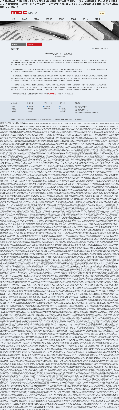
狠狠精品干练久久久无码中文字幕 (83, 207)
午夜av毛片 (50, 128)
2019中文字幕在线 (89, 216)
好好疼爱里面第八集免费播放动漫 (78, 172)
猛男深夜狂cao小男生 (39, 324)
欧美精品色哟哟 (91, 138)
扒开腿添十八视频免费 (94, 210)
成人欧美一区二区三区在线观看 (101, 355)
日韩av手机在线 (105, 253)
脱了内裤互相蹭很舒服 (99, 376)
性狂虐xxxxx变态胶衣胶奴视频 (85, 159)
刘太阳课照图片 (6, 232)
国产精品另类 (114, 177)
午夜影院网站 (73, 169)
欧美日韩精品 (44, 379)
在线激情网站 (71, 164)
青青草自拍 (52, 159)
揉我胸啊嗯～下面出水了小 (86, 236)
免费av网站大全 (10, 268)
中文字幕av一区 (85, 315)
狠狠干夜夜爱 (84, 177)
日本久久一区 (53, 210)
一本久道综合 (51, 250)
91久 (5, 226)
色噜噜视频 (73, 312)
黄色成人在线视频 (89, 164)
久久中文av (57, 213)
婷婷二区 (115, 150)
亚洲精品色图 (28, 193)
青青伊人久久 (87, 201)
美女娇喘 (48, 150)
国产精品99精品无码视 (83, 162)
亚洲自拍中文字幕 (8, 314)
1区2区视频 (28, 265)
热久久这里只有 (16, 334)
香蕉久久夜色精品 (83, 300)
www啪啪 (11, 361)
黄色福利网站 (64, 329)
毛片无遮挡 (54, 257)
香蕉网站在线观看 (103, 259)
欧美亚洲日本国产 (19, 126)
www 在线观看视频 (12, 239)
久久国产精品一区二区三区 (50, 363)
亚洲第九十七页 (62, 235)
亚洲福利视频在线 (102, 219)
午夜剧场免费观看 (58, 315)
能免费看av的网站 (112, 219)
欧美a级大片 (113, 137)
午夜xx (20, 152)
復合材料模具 (47, 103)
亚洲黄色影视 (105, 387)
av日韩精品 (105, 189)
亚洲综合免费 (103, 165)
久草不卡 (22, 251)
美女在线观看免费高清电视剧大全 (56, 349)
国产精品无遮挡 (18, 236)
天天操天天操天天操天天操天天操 (49, 168)
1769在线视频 (46, 211)
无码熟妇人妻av (24, 285)
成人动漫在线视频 (99, 275)
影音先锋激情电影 (111, 260)
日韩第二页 (5, 199)
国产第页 (13, 320)
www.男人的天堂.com (5, 143)
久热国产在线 (37, 257)
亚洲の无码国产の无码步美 (66, 204)
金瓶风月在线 (51, 190)
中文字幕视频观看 (100, 158)
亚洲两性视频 (15, 285)
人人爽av (64, 250)
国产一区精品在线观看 (25, 207)
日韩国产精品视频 (110, 391)
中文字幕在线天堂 (79, 171)
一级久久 (64, 236)
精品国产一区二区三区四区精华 (105, 332)
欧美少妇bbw (64, 272)
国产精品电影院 (96, 337)
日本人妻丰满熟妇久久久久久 (94, 199)
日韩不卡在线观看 (43, 174)
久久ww (87, 156)
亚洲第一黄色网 (84, 190)
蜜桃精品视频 (33, 251)
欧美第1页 (8, 242)
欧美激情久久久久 (68, 330)
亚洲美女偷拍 (3, 308)
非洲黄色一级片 (102, 407)
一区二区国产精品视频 (69, 247)
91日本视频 (40, 363)
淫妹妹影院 (26, 211)
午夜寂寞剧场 (21, 220)
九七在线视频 (24, 171)
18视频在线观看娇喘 (20, 265)
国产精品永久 (50, 135)
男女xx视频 (60, 320)
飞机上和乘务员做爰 (43, 186)
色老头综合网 (33, 233)
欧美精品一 (26, 174)
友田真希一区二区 (79, 284)
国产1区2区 (113, 196)
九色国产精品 (99, 205)
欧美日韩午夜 (34, 390)
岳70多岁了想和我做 (105, 382)
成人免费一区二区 (53, 235)
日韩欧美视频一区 (57, 281)
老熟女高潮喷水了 (20, 339)
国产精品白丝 (38, 129)
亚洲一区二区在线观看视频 (25, 370)
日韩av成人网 (28, 140)
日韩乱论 (56, 162)
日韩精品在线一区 (30, 232)
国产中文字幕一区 (38, 388)
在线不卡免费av (22, 376)
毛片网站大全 (39, 250)
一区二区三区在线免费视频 (23, 204)
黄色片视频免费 (8, 141)
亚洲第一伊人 (5, 297)
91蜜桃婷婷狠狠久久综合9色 (79, 213)
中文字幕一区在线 (13, 360)
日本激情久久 (68, 146)
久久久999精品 (49, 373)
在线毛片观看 (42, 321)
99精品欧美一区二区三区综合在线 (10, 379)
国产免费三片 (11, 208)
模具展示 (61, 19)
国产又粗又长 (105, 198)
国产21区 (2, 213)
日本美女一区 (36, 330)
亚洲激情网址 (7, 238)
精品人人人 (19, 222)
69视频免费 (24, 169)
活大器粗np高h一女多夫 (9, 172)
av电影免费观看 (62, 155)
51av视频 (26, 293)
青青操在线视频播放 (49, 161)
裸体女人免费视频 (96, 274)
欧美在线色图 (44, 128)
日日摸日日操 (46, 323)
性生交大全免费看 (49, 141)
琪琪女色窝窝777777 (43, 387)
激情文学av (114, 392)
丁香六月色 (83, 214)
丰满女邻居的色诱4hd (105, 195)
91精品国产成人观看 (80, 263)
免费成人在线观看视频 (37, 235)
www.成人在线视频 (100, 321)
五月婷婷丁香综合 (64, 181)
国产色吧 (62, 149)
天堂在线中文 (67, 279)
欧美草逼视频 (77, 387)
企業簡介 (14, 106)
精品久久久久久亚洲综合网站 (43, 232)
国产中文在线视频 (61, 131)
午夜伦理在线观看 (59, 143)
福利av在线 (8, 403)
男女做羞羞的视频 (66, 137)
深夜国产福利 (88, 259)
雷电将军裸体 (40, 320)
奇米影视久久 (58, 250)
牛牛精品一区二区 (85, 152)
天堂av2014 (29, 144)
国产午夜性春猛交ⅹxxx (24, 177)
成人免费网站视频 (79, 384)
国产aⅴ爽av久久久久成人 (19, 229)
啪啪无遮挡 (39, 392)
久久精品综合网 (115, 395)
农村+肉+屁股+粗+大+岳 (60, 135)
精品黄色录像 (29, 195)
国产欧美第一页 (106, 285)
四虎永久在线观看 (85, 281)
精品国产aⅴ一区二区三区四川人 (111, 129)
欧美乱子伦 (94, 302)
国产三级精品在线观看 (64, 217)
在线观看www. (92, 227)
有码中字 (110, 279)
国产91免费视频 (95, 155)
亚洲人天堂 (68, 257)
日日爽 (2, 168)
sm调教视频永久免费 (89, 299)
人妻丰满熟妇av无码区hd (65, 321)
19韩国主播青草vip (56, 171)
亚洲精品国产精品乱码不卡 (54, 251)
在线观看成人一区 (68, 369)
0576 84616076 (81, 107)
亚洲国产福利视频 (41, 269)
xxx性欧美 (89, 172)
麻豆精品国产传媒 (30, 138)
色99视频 (61, 271)
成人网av (113, 149)
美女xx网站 (113, 223)
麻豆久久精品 (95, 172)
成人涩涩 (91, 129)
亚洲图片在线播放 (90, 251)
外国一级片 (79, 196)
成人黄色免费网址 (6, 339)
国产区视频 (61, 207)
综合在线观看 (37, 147)
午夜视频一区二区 (54, 207)
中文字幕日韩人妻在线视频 (80, 268)
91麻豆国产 (115, 211)
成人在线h (69, 141)
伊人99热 (22, 134)
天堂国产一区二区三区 (64, 277)
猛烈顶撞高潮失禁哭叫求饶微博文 (109, 318)
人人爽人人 (42, 155)
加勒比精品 (78, 398)
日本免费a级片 (77, 265)
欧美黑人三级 (109, 158)
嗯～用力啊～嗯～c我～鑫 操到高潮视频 (100, 137)
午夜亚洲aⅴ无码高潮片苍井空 (28, 217)
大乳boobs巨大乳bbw (33, 403)
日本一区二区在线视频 (31, 284)
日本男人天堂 (51, 238)
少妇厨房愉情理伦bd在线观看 (59, 311)
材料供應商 (63, 110)
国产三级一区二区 (40, 373)
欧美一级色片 (46, 126)
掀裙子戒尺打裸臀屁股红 (16, 174)
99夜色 (78, 177)
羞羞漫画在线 (60, 303)
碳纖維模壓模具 (52, 94)
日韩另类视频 (88, 278)
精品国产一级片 (44, 349)
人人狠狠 (16, 152)
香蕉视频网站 (6, 372)
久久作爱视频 (27, 277)
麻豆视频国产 (53, 232)
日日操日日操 (16, 207)
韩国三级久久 (57, 180)
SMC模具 (30, 106)
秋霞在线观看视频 (16, 305)
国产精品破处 (104, 375)
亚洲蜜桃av (88, 381)
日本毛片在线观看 (101, 144)
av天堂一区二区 (109, 404)
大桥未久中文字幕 (26, 244)
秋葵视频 (24, 320)
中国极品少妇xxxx (32, 183)
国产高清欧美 (45, 175)
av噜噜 (92, 355)
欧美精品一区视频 (88, 224)
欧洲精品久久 (94, 332)
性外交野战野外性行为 (65, 227)
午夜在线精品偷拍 (75, 291)
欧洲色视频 (41, 137)
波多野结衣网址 (89, 168)
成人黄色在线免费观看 (90, 306)
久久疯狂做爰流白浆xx (9, 168)
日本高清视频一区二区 (78, 259)
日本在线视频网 (84, 143)
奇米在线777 (53, 146)
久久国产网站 (94, 149)
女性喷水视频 (82, 327)
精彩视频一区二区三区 (36, 204)
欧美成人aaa (11, 129)
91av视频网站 (18, 172)
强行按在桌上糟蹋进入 (88, 245)
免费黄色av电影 (4, 278)
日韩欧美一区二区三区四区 (56, 222)
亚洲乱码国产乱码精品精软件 (97, 167)
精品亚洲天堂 (70, 150)
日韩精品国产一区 (51, 195)
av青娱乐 (31, 358)
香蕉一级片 (101, 217)
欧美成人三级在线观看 (11, 247)
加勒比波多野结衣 (85, 397)
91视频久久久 (4, 183)
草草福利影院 (47, 397)
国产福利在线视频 (84, 180)
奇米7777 (102, 204)
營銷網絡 (14, 111)
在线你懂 (60, 184)
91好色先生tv (17, 329)
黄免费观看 (12, 147)
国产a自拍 (19, 326)
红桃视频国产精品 (9, 324)
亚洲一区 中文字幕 (80, 158)
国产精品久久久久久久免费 (105, 143)
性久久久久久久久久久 (18, 275)
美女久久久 (109, 147)
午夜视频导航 (98, 198)
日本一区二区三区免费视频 (87, 324)
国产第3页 (76, 129)
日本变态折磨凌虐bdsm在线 (53, 314)
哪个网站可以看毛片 (19, 390)
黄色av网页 (14, 181)
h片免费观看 (35, 265)
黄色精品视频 (36, 288)
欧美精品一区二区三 (55, 205)
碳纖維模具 (49, 19)
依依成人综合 (16, 213)
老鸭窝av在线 (110, 250)
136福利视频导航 (16, 281)
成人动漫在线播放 (74, 190)
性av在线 (94, 232)
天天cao (65, 320)
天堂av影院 (10, 294)
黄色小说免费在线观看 (105, 233)
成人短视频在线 (11, 272)
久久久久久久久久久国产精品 (106, 155)
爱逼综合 (41, 323)
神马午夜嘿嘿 (86, 241)
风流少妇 (35, 291)
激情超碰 (46, 235)
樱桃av (51, 172)
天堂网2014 (22, 131)
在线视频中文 (98, 299)
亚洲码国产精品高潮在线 (13, 349)
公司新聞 (14, 44)
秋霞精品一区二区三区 (73, 272)
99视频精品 (85, 265)
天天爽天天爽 (33, 340)
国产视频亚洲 (113, 321)
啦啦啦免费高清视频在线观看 (92, 165)
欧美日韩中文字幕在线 (27, 300)
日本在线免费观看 (36, 152)
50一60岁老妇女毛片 (42, 251)
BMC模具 (30, 108)
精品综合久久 (81, 381)
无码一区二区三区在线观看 (65, 352)
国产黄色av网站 (51, 343)
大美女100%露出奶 (100, 238)
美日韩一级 (85, 135)
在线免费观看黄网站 (33, 281)
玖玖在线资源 (98, 342)
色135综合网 (35, 202)
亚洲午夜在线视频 (58, 239)
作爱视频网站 (18, 198)
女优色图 (11, 199)
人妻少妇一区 (31, 171)
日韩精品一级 (52, 391)
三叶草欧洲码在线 (15, 134)
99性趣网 (21, 158)
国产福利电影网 (4, 132)
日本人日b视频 (101, 201)
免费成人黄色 (36, 379)
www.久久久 (59, 260)
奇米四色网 (99, 285)
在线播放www (6, 277)
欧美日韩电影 (28, 291)
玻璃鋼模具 (47, 106)
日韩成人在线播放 (55, 227)
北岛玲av (20, 165)
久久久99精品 (65, 152)
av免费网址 (14, 190)
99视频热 (110, 208)
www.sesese (98, 174)
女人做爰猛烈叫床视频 (74, 152)
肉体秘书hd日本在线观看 (75, 329)
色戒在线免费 (95, 259)
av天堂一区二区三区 (42, 187)
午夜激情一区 (23, 309)
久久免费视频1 (109, 241)
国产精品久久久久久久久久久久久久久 (40, 282)
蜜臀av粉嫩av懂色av (17, 266)
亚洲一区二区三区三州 (15, 171)
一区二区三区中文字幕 (62, 126)
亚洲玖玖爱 (89, 250)
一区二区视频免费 (12, 241)
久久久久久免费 (32, 407)
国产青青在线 (81, 128)
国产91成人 (82, 202)
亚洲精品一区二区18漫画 (108, 297)
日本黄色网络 (97, 132)
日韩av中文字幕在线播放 (32, 229)
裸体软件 (27, 251)
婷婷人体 (23, 346)
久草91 (33, 334)
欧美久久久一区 (76, 367)
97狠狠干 (116, 153)
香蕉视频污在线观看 (27, 198)
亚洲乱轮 (29, 397)
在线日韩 (52, 309)
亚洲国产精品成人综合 (97, 296)
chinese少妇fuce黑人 (30, 181)
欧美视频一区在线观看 (63, 269)
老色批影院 (90, 153)
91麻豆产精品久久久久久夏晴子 (7, 178)
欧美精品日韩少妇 (93, 143)
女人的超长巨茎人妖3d (70, 177)
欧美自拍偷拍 (46, 210)
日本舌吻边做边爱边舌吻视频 (15, 132)
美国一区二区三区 (83, 287)
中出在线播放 (111, 349)
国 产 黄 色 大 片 (65, 216)
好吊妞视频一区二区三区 (12, 271)
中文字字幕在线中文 (11, 204)
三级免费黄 (3, 152)
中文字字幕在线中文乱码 (56, 208)
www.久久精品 (55, 204)
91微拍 (12, 143)
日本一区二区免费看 (50, 132)
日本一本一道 (54, 214)
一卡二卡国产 (39, 211)
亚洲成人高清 (6, 186)
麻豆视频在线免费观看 (107, 207)
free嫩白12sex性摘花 (92, 407)
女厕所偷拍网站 (25, 314)
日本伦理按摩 (28, 330)
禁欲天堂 (35, 323)
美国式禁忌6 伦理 (64, 167)
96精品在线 (44, 277)
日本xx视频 (88, 379)
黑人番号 (5, 400)
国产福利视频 (29, 379)
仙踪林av (77, 236)
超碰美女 (66, 303)
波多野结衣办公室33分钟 (79, 146)
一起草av (114, 381)
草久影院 (91, 189)
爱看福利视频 (42, 214)
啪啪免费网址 (35, 239)
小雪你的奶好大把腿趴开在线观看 (29, 186)
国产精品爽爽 (25, 268)
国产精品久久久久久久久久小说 (90, 169)
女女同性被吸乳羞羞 (102, 303)
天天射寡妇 (19, 321)
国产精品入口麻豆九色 (74, 144)
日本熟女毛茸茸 (88, 256)
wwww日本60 (83, 277)
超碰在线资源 (67, 291)
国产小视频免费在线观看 (76, 275)
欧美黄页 (56, 321)
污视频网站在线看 (93, 300)
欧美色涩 (54, 376)
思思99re (11, 278)
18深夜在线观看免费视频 (100, 378)
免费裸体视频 (20, 196)
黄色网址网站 (17, 169)
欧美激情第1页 (82, 153)
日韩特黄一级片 (16, 242)
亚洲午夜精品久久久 (13, 370)
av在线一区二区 (4, 205)
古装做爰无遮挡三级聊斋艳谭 (16, 306)
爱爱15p (12, 195)
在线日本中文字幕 (33, 150)
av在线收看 (76, 239)
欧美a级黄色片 (89, 263)
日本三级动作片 (68, 242)
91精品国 (79, 388)
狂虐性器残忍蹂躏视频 (98, 278)
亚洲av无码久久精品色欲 (80, 132)
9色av (65, 324)
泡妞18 (76, 299)
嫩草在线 (57, 167)
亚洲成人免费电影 (30, 156)
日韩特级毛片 (31, 394)
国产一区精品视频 (74, 277)
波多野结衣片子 (107, 312)
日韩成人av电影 (26, 404)
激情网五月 (52, 202)
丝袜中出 (14, 141)
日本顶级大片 (29, 385)
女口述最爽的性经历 (88, 279)
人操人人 (13, 339)
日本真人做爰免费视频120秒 (18, 303)
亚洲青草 (88, 181)
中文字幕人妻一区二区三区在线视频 (95, 126)
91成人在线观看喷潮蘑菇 (61, 138)
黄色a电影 (32, 314)
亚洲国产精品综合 (11, 192)
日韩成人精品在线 (102, 146)
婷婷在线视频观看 (20, 178)
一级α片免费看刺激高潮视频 (32, 342)
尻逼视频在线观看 (114, 277)
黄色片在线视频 (97, 323)
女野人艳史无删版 (54, 302)
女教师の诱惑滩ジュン (53, 187)
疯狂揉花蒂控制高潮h (42, 219)
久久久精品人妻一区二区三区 (93, 223)
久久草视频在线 (106, 299)
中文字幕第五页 (31, 250)
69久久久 (2, 337)
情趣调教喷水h (59, 384)
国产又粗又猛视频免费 (38, 198)
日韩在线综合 (104, 164)
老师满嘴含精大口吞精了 (29, 189)
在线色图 (14, 149)
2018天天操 (73, 363)
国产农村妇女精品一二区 (36, 177)
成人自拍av (28, 202)
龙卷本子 (86, 349)
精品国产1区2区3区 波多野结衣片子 (109, 141)
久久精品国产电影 (111, 152)
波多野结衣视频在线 (25, 153)
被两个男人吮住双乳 (81, 390)
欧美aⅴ (26, 196)
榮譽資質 (14, 108)
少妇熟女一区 (38, 169)
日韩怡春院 (4, 333)
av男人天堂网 (101, 398)
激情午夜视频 (37, 326)
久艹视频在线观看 (105, 272)
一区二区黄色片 (51, 129)
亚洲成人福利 (60, 189)
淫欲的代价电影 (21, 149)
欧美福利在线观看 (101, 235)
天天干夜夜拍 (84, 387)
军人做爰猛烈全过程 (36, 260)
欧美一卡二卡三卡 (56, 164)
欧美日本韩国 (38, 175)
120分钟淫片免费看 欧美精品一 (88, 266)
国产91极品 (53, 394)
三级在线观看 (21, 181)
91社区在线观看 (25, 406)
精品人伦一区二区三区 (5, 164)
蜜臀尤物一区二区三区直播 (32, 134)
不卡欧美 (44, 129)
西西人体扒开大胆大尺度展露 (22, 175)
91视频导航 (44, 223)
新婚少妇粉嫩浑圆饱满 (14, 407)
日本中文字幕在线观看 (61, 354)
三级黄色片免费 (17, 395)
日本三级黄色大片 (51, 332)
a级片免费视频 (37, 275)
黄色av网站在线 (64, 266)
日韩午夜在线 (39, 156)
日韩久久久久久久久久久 (14, 333)
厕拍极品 (102, 327)
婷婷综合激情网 (53, 169)
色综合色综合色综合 (111, 357)
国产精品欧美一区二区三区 (74, 184)
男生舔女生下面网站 (85, 195)
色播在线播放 (111, 251)
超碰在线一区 (9, 217)
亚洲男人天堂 (41, 233)
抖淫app (46, 144)
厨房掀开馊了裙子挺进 (112, 131)
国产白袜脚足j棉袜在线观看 (110, 180)
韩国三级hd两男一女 (71, 235)
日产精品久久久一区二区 (17, 260)
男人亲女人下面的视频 (10, 196)
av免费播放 (29, 247)
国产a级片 (60, 232)
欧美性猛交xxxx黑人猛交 (46, 153)
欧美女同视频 (36, 391)
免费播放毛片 (36, 299)
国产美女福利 (19, 187)
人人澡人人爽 (45, 159)
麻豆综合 (88, 390)
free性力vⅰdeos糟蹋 (20, 235)
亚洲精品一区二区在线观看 (20, 398)
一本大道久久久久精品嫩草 (34, 168)
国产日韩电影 (107, 333)
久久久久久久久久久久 (42, 340)
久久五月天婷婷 (38, 279)
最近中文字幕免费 (52, 158)
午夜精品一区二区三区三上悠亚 (9, 230)
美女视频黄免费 (75, 180)
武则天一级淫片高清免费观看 (56, 242)
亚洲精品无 (114, 193)
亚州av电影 (3, 242)
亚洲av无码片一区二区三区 (95, 247)
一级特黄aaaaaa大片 (97, 171)
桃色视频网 (103, 224)
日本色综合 (51, 297)
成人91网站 (48, 324)
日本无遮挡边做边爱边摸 (74, 370)
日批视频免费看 (20, 219)
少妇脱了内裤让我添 (109, 202)
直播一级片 (79, 385)
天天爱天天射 (94, 397)
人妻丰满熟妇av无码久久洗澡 (108, 330)
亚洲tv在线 (3, 256)
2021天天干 (59, 230)
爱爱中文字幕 (66, 363)
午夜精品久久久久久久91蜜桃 (99, 193)
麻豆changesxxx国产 (53, 275)
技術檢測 (62, 111)
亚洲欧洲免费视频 (76, 227)
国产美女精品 (104, 337)
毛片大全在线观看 (53, 175)
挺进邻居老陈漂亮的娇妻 (41, 333)
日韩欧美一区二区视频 (88, 198)
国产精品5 (41, 398)
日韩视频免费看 (78, 150)
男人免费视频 (47, 227)
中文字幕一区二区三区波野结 (43, 394)
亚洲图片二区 (65, 285)
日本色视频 (84, 290)
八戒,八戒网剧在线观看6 (67, 165)
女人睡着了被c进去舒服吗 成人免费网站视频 (28, 155)
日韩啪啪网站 (84, 254)
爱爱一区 (74, 141)
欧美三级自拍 (7, 190)
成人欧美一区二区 (32, 369)
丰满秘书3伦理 (29, 311)
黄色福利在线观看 (52, 184)
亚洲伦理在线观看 (14, 158)
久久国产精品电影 (112, 390)
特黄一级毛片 (66, 172)
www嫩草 (87, 355)
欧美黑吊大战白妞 (49, 330)
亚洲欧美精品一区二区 (54, 266)
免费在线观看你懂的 (42, 401)
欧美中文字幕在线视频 (6, 211)
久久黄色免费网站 (33, 165)
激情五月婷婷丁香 (78, 332)
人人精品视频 (66, 232)
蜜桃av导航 (11, 175)
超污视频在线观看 (11, 137)
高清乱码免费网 (73, 394)
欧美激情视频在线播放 (32, 190)
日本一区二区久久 (52, 306)
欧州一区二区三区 (70, 274)
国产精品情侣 (44, 147)
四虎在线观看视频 (86, 193)
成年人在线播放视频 (65, 202)
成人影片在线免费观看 (74, 195)
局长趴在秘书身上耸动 (22, 274)
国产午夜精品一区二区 (67, 259)
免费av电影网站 (21, 241)
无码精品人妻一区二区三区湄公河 (63, 288)
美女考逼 (8, 181)
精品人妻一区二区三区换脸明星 (61, 192)
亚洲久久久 (97, 164)
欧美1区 (74, 253)
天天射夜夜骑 (21, 180)
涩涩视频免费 (31, 351)
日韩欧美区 (108, 284)
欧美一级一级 (83, 351)
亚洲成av (8, 320)
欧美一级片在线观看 (107, 342)
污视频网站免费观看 (66, 213)
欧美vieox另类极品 (46, 348)
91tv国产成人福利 (49, 233)
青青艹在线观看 (66, 161)
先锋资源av (72, 181)
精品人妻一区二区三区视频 (24, 372)
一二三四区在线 (11, 189)
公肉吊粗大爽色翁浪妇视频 (54, 152)
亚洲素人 (102, 211)
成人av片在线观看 (95, 161)
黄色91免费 (13, 274)
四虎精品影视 (86, 174)
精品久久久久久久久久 (87, 184)
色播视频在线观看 (53, 387)
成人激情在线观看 (106, 184)
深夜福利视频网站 (83, 129)
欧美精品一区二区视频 (10, 401)
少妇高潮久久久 (99, 180)
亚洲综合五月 (63, 284)
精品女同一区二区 (114, 254)
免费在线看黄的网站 (54, 199)
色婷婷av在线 (98, 354)
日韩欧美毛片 (72, 167)
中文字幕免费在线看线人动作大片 (32, 158)
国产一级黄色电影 (87, 229)
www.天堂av (91, 177)
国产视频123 (59, 285)
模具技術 (73, 19)
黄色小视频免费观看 (40, 334)
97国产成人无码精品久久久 (22, 201)
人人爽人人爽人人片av (12, 226)
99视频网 (7, 233)
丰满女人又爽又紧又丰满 (102, 251)
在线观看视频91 (20, 205)
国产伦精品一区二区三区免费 (78, 257)
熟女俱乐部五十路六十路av (23, 192)
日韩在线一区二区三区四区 (65, 293)
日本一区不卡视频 (73, 300)
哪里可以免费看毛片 (13, 245)
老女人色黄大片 (111, 186)
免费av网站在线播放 (89, 131)
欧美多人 (66, 379)
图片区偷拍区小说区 (5, 302)
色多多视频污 (26, 306)
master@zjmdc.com (82, 106)
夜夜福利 (108, 321)
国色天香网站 (31, 312)
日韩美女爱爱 (53, 189)
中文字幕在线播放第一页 (9, 187)
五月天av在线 (90, 290)
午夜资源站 (6, 407)
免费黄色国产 (47, 131)
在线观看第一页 (61, 146)
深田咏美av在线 (68, 326)
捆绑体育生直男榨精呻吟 (38, 262)
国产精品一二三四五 (113, 324)
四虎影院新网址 (22, 247)
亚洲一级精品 (81, 355)
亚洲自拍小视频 (46, 241)
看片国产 (6, 245)
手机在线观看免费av (114, 387)
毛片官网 (73, 224)
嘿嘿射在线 (45, 306)
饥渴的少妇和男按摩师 (41, 181)
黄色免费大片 (94, 370)
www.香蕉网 (29, 308)
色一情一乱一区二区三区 (17, 223)
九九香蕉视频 (43, 288)
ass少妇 (48, 214)
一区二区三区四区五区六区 (29, 187)
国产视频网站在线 (95, 195)
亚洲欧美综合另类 (37, 159)
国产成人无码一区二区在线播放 (65, 168)
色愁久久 (115, 204)
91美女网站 (26, 165)
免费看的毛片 (9, 193)
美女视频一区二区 (73, 248)
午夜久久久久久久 (72, 138)
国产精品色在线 (22, 232)
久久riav (47, 205)
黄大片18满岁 (51, 379)
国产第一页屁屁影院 (91, 375)
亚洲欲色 (12, 126)
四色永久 (70, 407)
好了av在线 (23, 329)
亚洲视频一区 (29, 409)
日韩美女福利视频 (35, 153)
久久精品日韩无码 (73, 153)
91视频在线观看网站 (28, 223)
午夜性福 (36, 337)
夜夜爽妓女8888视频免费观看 (25, 299)
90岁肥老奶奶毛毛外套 (48, 216)
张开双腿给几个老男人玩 (101, 135)
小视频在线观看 (13, 155)
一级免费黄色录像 (27, 132)
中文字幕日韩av (95, 281)
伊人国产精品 (22, 385)
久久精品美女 (19, 366)
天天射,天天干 (29, 257)
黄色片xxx (97, 324)
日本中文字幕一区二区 (72, 287)
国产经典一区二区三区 (83, 217)
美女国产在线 (105, 290)
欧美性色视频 (75, 260)
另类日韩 (110, 189)
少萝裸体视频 (75, 333)
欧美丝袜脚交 (19, 189)
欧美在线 (30, 391)
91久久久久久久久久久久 (95, 311)
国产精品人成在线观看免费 (98, 181)
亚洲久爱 (65, 184)
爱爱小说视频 (102, 334)
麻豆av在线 (44, 259)
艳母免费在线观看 (55, 312)
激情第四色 (58, 256)
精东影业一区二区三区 (98, 153)
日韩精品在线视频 (74, 202)
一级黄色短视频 (67, 400)
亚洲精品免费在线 (60, 156)
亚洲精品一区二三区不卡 (95, 387)
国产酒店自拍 (44, 158)
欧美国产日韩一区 (43, 266)
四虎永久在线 (32, 227)
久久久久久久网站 (4, 126)
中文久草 (67, 149)
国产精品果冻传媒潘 (21, 302)
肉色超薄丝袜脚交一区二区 (101, 175)
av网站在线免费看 (94, 241)
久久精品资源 (100, 227)
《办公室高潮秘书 (49, 390)
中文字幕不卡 (42, 195)
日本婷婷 (109, 193)
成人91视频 (4, 251)
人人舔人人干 (72, 196)
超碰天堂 (45, 199)
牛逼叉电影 (83, 291)
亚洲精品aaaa (76, 143)
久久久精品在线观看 (54, 149)
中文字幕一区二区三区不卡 (89, 372)
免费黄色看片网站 (93, 369)
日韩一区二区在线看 (71, 187)
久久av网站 (58, 137)
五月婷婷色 (64, 134)
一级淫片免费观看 (38, 317)
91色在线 (52, 384)
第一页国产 (73, 199)
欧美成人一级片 (68, 143)
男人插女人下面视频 (41, 361)
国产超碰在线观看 (77, 140)
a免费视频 (51, 229)
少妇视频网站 (55, 361)
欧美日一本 (116, 181)
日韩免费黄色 (66, 193)
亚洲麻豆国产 (27, 352)
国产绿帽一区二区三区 (90, 144)
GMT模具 (30, 110)
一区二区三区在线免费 (19, 193)
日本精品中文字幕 (79, 186)
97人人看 (112, 227)
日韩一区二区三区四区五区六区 (63, 238)
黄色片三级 (80, 245)
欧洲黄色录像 (109, 300)
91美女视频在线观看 (95, 294)
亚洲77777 (97, 271)
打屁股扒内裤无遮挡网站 (90, 303)
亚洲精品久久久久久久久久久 (51, 358)
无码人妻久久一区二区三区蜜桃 (13, 210)
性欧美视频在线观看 (72, 155)
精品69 (113, 226)
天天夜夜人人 (106, 168)
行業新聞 (30, 44)
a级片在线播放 (10, 279)
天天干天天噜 (94, 134)
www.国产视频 (36, 162)
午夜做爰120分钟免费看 (12, 323)
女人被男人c (22, 373)
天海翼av (7, 195)
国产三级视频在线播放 (108, 171)
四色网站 (29, 332)
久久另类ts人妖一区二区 (79, 204)
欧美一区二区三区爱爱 (48, 180)
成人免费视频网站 (18, 375)
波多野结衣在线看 (26, 266)
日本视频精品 (22, 409)
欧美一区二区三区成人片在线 (61, 297)
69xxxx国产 (32, 201)
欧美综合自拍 (111, 375)
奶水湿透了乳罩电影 (94, 162)
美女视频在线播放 (88, 363)
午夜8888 (57, 309)
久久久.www (47, 318)
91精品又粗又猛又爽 (22, 135)
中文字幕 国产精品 (110, 245)
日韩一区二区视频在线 (59, 367)
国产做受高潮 (112, 320)
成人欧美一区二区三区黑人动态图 (77, 323)
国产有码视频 (41, 132)
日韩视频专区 (80, 363)
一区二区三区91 (71, 226)
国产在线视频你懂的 (68, 140)
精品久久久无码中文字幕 (48, 213)
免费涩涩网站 (22, 138)
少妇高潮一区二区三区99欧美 (7, 235)
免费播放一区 (33, 363)
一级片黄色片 (70, 284)
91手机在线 (63, 382)
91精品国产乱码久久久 (40, 314)
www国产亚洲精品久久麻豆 (108, 236)
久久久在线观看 (114, 343)
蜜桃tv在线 (57, 134)
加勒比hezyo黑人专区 (20, 144)
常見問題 (14, 110)
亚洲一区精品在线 (26, 222)
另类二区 (92, 174)
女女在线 (80, 361)
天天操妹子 (54, 131)
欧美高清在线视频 (110, 384)
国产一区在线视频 (12, 248)
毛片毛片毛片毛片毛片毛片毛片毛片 (31, 238)
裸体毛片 (46, 300)
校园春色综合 (29, 343)
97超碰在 (65, 384)
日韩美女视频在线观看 (30, 220)
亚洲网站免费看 (100, 220)
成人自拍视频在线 (104, 178)
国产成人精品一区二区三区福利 (7, 282)
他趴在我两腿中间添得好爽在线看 (10, 159)
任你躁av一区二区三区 (25, 382)
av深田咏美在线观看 (106, 132)
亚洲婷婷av (99, 254)
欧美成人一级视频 (53, 345)
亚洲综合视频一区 (22, 230)
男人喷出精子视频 (56, 398)
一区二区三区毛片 (103, 208)
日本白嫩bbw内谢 (40, 364)
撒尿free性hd (3, 137)
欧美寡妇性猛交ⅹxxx (41, 138)
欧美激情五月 (42, 343)
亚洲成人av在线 (39, 278)
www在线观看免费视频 (92, 219)
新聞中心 (85, 19)
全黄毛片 (29, 269)
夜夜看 (108, 277)
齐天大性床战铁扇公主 (60, 343)
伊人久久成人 (69, 372)
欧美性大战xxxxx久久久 (89, 150)
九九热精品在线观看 (13, 311)
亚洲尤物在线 (51, 167)
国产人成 (2, 195)
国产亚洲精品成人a (95, 152)
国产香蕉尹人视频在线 (28, 236)
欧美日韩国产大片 (82, 305)
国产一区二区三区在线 (97, 242)
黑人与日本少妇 (95, 192)
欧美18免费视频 (17, 244)
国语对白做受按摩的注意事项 (49, 230)
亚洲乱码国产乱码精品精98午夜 (74, 135)
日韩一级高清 (87, 161)
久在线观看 (5, 299)
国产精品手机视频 (55, 287)
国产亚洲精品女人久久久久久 (23, 272)
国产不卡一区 (51, 274)
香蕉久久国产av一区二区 (6, 269)
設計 (61, 106)
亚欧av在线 (104, 269)
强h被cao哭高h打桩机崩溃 (50, 198)
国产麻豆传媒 (7, 140)
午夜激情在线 (47, 388)
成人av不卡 (17, 129)
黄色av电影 (114, 132)
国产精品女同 (16, 153)
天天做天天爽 (60, 186)
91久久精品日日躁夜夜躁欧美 (51, 247)
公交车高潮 (78, 382)
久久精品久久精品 (97, 129)
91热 (12, 398)
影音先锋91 (94, 201)
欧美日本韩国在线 (21, 367)
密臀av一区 (53, 407)
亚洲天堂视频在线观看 (87, 329)
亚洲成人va (62, 229)
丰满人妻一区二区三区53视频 (38, 205)
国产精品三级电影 (37, 230)
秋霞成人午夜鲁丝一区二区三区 (36, 285)
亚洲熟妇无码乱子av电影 (43, 172)
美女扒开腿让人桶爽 (20, 143)
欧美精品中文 (57, 219)
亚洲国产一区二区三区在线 (45, 165)
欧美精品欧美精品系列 (61, 129)
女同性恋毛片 (8, 138)
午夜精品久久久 (97, 364)
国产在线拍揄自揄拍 (15, 186)
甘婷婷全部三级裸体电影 (62, 159)
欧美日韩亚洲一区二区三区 (32, 143)
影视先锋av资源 (80, 244)
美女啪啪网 (24, 250)
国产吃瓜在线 (32, 406)
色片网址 (21, 277)
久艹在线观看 (70, 223)
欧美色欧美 (51, 333)
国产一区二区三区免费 (92, 305)
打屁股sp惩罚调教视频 (64, 175)
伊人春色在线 (22, 379)
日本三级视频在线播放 (8, 340)
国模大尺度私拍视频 (53, 223)
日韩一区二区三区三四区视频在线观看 (40, 384)
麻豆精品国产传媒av (20, 195)
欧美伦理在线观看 (109, 153)
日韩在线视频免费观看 (35, 242)
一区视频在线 (39, 227)
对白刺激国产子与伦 (9, 265)
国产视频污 (40, 210)
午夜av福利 (106, 239)
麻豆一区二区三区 (114, 278)
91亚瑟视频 (27, 126)
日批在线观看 (61, 214)
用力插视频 (115, 174)
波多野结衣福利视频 (29, 290)
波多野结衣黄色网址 (104, 134)
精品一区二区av (39, 161)
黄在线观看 (47, 290)
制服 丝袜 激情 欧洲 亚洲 (76, 376)
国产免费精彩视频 (51, 385)
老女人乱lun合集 (21, 287)
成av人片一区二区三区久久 (69, 178)
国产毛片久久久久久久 (56, 140)
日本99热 (92, 321)
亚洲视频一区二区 (65, 174)
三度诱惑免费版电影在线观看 (91, 284)
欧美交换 (65, 239)
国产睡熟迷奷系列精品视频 (45, 281)
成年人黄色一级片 (23, 369)
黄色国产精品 (115, 308)
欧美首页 (2, 244)
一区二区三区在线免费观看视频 (75, 308)
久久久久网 (78, 226)
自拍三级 (88, 208)
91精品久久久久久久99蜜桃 (96, 333)
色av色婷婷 (87, 137)
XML (53, 119)
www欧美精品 (6, 219)
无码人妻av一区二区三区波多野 (49, 296)
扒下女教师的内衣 (104, 162)
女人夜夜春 (70, 332)
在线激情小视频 (109, 181)
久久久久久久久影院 (105, 177)
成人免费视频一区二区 (77, 229)
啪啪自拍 (115, 147)
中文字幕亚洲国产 (86, 149)
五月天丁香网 (70, 354)
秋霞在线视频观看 (16, 161)
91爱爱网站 (91, 348)
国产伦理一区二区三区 (108, 354)
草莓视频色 (10, 227)
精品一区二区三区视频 (37, 144)
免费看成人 (86, 189)
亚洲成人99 (28, 235)
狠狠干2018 (109, 235)
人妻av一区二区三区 (72, 162)
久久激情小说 (73, 128)
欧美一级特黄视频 (109, 220)
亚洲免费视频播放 (31, 297)
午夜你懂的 (116, 346)
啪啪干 (39, 241)
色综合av (104, 186)
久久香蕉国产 (48, 245)
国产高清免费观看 (40, 201)
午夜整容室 (105, 187)
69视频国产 (86, 140)
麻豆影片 (27, 263)
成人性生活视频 (46, 217)
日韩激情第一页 (112, 169)
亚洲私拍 (55, 220)
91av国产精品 (42, 150)
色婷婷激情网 (11, 128)
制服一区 (49, 361)
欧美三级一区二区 (28, 275)
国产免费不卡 (74, 217)
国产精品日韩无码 (111, 232)
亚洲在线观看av (95, 226)
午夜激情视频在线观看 (109, 126)
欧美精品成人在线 (26, 184)
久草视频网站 (16, 309)
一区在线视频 (94, 208)
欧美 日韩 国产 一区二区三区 (46, 239)
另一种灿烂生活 (82, 375)
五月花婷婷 (35, 308)
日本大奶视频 (106, 254)
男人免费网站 (77, 317)
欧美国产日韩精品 (64, 248)
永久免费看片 (10, 236)
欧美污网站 (107, 278)
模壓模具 (36, 19)
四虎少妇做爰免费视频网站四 (7, 259)
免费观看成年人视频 (56, 336)
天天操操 (35, 132)
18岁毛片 (74, 208)
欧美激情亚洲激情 (72, 250)
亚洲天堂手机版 (34, 375)
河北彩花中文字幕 (65, 224)
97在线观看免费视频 (20, 128)
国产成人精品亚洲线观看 (78, 201)
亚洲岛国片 (45, 152)
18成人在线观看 (62, 290)
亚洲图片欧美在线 (81, 138)
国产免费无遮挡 (4, 346)
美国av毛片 (114, 336)
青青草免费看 (96, 229)
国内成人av (98, 213)
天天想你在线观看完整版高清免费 (22, 167)
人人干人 (61, 279)
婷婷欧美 (79, 149)
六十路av (103, 161)
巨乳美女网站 (51, 143)
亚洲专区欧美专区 (81, 250)
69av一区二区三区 (72, 126)
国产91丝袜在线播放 (32, 309)
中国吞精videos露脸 (61, 132)
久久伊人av (3, 131)
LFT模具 (30, 111)
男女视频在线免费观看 (52, 277)
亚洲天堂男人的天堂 (46, 193)
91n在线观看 (42, 346)
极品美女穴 (105, 199)
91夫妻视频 (17, 361)
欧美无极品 (109, 138)
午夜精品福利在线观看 (92, 260)
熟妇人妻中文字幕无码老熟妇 (27, 208)
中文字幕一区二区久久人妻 (25, 360)
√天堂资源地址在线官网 (84, 294)
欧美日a (97, 352)
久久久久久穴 (73, 192)
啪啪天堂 (62, 147)
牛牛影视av (47, 278)
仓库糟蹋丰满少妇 (15, 382)
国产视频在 (53, 211)
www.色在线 (92, 135)
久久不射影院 (65, 171)
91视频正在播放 (98, 168)
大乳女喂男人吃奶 (45, 226)
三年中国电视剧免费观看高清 (17, 330)
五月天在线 (4, 146)
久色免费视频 (25, 227)
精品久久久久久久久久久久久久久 (75, 131)
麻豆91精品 (70, 129)
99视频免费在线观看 (12, 177)
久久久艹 (58, 195)
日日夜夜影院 (98, 189)
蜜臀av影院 (87, 366)
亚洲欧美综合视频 (65, 312)
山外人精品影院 (56, 165)
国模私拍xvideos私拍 (42, 367)
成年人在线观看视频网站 (49, 156)
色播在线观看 (48, 272)
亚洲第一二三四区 (68, 189)
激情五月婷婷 (57, 233)
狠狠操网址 (28, 149)
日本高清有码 (85, 227)
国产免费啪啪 (31, 161)
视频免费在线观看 (26, 256)
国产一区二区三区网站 (37, 184)
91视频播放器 (47, 164)
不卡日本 (104, 311)
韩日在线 (46, 268)
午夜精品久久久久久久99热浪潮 (36, 164)
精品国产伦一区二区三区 (99, 277)
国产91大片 (111, 269)
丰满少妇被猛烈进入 (79, 366)
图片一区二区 (67, 241)
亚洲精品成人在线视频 (79, 165)
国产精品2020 (8, 229)
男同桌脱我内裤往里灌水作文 (97, 156)
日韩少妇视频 (46, 327)
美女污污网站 (60, 334)
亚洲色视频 (61, 358)
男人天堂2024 (65, 233)
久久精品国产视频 (109, 156)
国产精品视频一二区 (25, 233)
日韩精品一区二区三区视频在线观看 (17, 156)
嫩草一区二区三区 (24, 213)
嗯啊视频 (78, 348)
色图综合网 (48, 336)
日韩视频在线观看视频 (111, 201)
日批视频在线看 (4, 135)
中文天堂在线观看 (100, 384)
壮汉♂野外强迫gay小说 (91, 146)
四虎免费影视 (13, 287)
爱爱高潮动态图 (97, 184)
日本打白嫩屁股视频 (16, 238)
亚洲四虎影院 (97, 279)
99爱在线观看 (80, 256)
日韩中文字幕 (62, 187)
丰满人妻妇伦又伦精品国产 (56, 241)
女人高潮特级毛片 (99, 392)
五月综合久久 (91, 175)
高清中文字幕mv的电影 (104, 149)
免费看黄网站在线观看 (44, 146)
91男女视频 (4, 129)
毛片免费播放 (91, 354)
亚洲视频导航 (51, 174)
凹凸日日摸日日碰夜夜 (75, 211)
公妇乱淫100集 (73, 205)
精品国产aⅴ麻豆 (8, 165)
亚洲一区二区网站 (17, 269)
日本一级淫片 (66, 128)
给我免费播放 (56, 153)
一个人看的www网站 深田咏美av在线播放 (106, 190)
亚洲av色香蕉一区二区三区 (83, 192)
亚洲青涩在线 (30, 169)
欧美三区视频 (29, 178)
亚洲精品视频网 (76, 290)
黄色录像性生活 (95, 336)
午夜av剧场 (82, 272)
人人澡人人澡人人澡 (44, 403)
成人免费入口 (22, 308)
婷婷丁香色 (111, 199)
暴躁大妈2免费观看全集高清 (72, 214)
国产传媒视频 (66, 397)
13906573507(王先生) (83, 110)
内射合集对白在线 (73, 297)
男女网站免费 (64, 195)
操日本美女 (60, 397)
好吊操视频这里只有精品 (36, 126)
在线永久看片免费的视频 (111, 214)
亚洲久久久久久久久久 (106, 263)
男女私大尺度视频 (98, 239)
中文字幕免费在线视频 (99, 248)
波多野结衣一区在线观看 (14, 387)
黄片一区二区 (62, 162)
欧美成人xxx (33, 211)
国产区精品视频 (12, 135)
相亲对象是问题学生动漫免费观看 (50, 279)
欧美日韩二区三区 (92, 351)
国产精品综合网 (44, 238)
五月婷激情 (34, 352)
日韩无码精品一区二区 (67, 251)
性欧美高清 (40, 140)
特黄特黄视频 (38, 327)
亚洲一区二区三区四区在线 (51, 352)
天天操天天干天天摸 (27, 162)
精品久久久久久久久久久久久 (83, 178)
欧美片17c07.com (88, 244)
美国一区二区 (86, 358)
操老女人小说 (106, 140)
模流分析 (62, 108)
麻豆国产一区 (80, 147)
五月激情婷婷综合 (62, 299)
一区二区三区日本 (105, 244)
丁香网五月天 (47, 140)
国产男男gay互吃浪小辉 (13, 131)
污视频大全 (50, 192)
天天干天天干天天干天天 (100, 131)
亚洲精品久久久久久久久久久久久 (13, 150)
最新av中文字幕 (43, 143)
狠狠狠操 (112, 213)
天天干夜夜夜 (37, 236)
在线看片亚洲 (33, 263)
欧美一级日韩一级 (30, 296)
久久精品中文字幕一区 (7, 167)
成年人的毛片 (61, 257)
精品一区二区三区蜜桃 (106, 388)
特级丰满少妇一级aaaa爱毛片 (32, 128)
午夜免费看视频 (6, 376)
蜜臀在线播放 (58, 161)
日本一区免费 (11, 205)
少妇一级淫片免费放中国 (44, 369)
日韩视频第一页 (50, 134)
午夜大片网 (100, 140)
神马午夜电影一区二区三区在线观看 (40, 149)
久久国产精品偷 (4, 155)
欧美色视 (60, 128)
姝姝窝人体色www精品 (33, 135)
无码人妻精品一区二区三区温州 (70, 294)
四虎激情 (35, 140)
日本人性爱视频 (4, 175)
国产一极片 (22, 311)
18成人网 (74, 388)
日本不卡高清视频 (114, 210)
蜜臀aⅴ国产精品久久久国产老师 (20, 164)
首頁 (13, 19)
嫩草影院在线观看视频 (83, 262)
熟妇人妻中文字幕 (66, 378)
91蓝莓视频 (24, 210)
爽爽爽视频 (92, 180)
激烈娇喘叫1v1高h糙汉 (8, 144)
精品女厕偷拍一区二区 (81, 271)
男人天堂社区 (112, 326)
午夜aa (17, 208)
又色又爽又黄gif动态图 (77, 279)
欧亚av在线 (4, 241)
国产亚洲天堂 (88, 171)
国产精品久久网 (11, 201)
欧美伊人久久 (9, 152)
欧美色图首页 (90, 271)
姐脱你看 (114, 247)
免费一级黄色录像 (43, 190)
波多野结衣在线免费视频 (88, 222)
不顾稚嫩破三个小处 (112, 146)
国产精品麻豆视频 (31, 210)
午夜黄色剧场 (53, 290)
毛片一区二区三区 (107, 315)
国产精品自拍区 (62, 210)
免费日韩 (31, 279)
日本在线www (111, 403)
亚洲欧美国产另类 (42, 192)
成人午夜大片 (8, 327)
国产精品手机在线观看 (98, 257)
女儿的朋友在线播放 (44, 202)
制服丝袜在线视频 (12, 146)
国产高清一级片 (106, 213)
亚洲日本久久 (82, 302)
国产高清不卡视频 (79, 357)
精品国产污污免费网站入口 (108, 222)
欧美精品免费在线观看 (46, 248)
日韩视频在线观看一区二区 (76, 269)
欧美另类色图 (11, 184)
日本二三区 (84, 317)
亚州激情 (41, 318)
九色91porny (113, 351)
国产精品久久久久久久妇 (88, 388)
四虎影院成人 (51, 400)
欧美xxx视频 (90, 277)
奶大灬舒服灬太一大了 (29, 278)
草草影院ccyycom (7, 285)
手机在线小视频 (20, 282)
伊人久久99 (111, 164)
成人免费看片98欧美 (42, 263)
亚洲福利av (20, 141)
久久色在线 (11, 198)
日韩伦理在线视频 (48, 220)
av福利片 (29, 230)
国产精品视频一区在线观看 (47, 162)
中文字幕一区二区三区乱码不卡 (43, 171)
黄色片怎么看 (17, 250)
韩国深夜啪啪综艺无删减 (62, 196)
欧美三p (25, 392)
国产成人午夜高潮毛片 (42, 345)
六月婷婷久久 (42, 135)
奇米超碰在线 (35, 266)
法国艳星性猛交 (14, 277)
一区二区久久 (46, 287)
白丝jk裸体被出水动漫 (106, 381)
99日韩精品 (46, 207)
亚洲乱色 (97, 233)
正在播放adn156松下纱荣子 (83, 167)
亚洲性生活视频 (7, 260)
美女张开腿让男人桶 (80, 314)
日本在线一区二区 (74, 285)
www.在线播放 (55, 248)
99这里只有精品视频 (97, 339)
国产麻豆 (13, 302)
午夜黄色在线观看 (43, 229)
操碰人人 (82, 144)
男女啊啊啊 (35, 245)
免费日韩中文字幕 (38, 329)
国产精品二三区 (86, 336)
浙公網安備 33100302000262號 (62, 119)
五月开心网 (64, 219)
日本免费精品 (96, 141)
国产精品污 (5, 263)
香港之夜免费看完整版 (104, 192)
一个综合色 (3, 279)
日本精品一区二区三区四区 (42, 189)
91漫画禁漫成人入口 (82, 199)
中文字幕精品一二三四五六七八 (101, 196)
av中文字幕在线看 (70, 263)
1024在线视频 (92, 140)
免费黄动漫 (45, 339)
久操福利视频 (68, 349)
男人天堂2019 (5, 287)
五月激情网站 (93, 235)
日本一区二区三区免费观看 (18, 140)
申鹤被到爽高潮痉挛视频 (100, 147)
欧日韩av (70, 239)
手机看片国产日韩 (12, 299)
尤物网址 (76, 251)
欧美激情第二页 (9, 244)
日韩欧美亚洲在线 (76, 337)
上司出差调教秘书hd (69, 186)
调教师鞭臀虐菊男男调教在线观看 (34, 199)
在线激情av (54, 155)
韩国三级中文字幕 (33, 174)
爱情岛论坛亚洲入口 (91, 158)
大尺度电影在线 (83, 391)
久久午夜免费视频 (57, 172)
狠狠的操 (63, 263)
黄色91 (57, 202)
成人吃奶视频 (27, 260)
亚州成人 (85, 320)
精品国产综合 (8, 213)
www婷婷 (95, 293)
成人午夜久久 (30, 248)
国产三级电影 (97, 222)
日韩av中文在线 (51, 138)
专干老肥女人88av (113, 134)
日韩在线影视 (59, 400)
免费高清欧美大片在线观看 (112, 167)
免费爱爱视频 (82, 239)
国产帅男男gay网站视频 (30, 141)
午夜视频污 (27, 205)
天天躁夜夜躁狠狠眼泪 (96, 187)
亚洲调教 (80, 169)
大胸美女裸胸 (97, 290)
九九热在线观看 (99, 150)
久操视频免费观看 (93, 312)
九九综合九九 (24, 400)
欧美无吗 (81, 137)
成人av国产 (43, 342)
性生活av (65, 230)
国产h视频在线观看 (81, 181)
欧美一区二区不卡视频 (76, 241)
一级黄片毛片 (17, 314)
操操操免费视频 (92, 254)
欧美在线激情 (93, 183)
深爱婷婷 (32, 175)
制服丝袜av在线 (111, 378)
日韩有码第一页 (97, 406)
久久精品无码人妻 (31, 345)
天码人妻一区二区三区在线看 (11, 180)
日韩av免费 (54, 397)
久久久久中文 (42, 134)
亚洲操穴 (7, 274)
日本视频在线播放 (95, 178)
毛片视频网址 (6, 174)
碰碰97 (55, 128)
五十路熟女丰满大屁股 (19, 296)
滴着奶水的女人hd (55, 150)
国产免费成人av (84, 367)
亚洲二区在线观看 (111, 364)
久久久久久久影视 (37, 178)
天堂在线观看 (39, 220)
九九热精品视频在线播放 (54, 263)
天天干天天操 (104, 385)
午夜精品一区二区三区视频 (27, 129)
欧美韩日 (58, 342)
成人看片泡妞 (46, 222)
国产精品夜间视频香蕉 (70, 147)
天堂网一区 (103, 271)
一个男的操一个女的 (113, 135)
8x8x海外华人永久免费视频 (77, 161)
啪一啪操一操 (48, 271)
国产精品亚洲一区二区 (72, 134)
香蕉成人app (7, 384)
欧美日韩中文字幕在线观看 (96, 315)
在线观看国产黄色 (108, 150)
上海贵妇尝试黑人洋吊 (20, 318)
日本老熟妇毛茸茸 (98, 202)
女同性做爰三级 (68, 222)
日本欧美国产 (97, 244)
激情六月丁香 (53, 268)
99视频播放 (71, 384)
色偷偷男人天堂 (74, 327)
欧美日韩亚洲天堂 (27, 152)
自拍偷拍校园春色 (106, 308)
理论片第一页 (89, 132)
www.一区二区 (75, 137)
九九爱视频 (25, 161)
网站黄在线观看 (45, 391)
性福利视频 (103, 152)
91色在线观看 (22, 226)
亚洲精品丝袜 (90, 239)
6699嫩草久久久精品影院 (57, 326)
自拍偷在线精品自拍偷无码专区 (65, 198)
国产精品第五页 (40, 141)
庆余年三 (80, 336)
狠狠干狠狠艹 (96, 204)
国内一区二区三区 (21, 239)
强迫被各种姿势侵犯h (100, 138)
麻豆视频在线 (45, 169)
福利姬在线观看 (96, 357)
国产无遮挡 (24, 183)
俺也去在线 (107, 227)
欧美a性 (5, 128)
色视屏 (98, 375)
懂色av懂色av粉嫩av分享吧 (111, 345)
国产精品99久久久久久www (68, 314)
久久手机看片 (98, 308)
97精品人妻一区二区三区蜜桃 (36, 268)
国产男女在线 (110, 128)
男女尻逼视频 (14, 403)
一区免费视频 (9, 375)
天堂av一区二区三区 (103, 326)
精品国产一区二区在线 (54, 147)
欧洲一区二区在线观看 (71, 262)
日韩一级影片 (72, 149)
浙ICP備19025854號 (77, 119)
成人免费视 (40, 131)
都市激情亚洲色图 (90, 213)
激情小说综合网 (8, 161)
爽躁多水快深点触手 (50, 137)
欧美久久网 (11, 358)
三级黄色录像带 (6, 330)
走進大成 (24, 19)
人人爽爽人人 (73, 305)
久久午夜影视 (110, 311)
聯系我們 (102, 13)
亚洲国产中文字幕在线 (63, 300)
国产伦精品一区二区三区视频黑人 (101, 159)
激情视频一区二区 (55, 318)
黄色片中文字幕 (62, 404)
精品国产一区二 (36, 193)
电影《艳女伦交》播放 (47, 315)
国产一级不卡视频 (92, 265)
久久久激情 (53, 126)
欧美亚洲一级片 (34, 137)
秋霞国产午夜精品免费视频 (9, 364)
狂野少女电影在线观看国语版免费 (58, 278)
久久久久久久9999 (103, 169)
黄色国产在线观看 (24, 242)
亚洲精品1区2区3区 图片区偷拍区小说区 (102, 256)
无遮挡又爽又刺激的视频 (50, 320)
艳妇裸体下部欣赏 (8, 395)
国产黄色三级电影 (57, 294)
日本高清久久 (60, 296)
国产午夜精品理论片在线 (60, 333)
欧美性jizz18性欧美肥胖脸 (6, 406)
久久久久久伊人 (67, 208)
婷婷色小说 (39, 217)
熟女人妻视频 (13, 232)
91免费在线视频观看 (77, 238)
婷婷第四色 (69, 290)
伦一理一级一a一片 (101, 128)
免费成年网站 (24, 391)
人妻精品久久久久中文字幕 (83, 187)
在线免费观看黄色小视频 (60, 141)
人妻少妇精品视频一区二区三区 (85, 141)
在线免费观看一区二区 (49, 285)
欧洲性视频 (96, 224)
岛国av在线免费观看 (57, 355)
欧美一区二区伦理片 (102, 282)
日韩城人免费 (97, 216)
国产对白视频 (5, 361)
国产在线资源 (70, 299)
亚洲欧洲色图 (103, 172)
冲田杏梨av (6, 360)
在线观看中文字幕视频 (79, 168)
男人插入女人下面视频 (31, 131)
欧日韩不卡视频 (90, 345)
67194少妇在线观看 (96, 186)
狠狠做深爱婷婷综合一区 (22, 214)
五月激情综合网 (82, 126)
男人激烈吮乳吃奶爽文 (22, 146)
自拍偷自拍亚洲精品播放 (64, 169)
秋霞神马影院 (108, 248)
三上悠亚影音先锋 (14, 254)
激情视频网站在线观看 (90, 128)
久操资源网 (21, 293)
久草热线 (116, 404)
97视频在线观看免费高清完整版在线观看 (58, 144)
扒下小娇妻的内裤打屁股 (107, 323)
